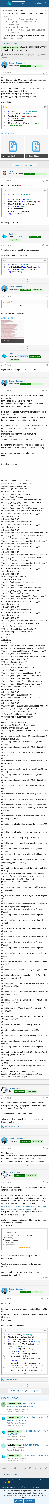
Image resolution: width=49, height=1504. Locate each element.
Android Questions (21, 1409)
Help (40, 1480)
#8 (47, 1148)
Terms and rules (18, 1480)
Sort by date (18, 165)
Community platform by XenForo (21, 1487)
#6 (47, 391)
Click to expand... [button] (24, 1248)
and (13, 1126)
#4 (47, 296)
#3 (47, 245)
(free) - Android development (22, 19)
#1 (47, 73)
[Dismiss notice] (45, 10)
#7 (47, 1098)
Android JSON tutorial (32, 1455)
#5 (47, 365)
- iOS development (18, 27)
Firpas (9, 1447)
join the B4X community (13, 38)
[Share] (43, 72)
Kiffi (11, 171)
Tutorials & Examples (18, 1423)
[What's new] (45, 3)
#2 (47, 181)
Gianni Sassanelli (14, 54)
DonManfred (14, 1088)
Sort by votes (30, 165)
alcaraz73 (10, 1409)
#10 (46, 1299)
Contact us (6, 1480)
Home (4, 1482)
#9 (47, 1182)
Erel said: (6, 302)
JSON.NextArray (31, 1445)
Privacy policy (31, 1480)
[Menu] (4, 3)
